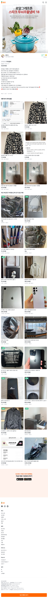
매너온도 (45, 57)
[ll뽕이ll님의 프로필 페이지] (3, 56)
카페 (2, 542)
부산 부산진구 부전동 (9, 56)
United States (4, 561)
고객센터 (3, 573)
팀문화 (2, 517)
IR (1, 569)
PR (1, 571)
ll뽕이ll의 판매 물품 (24, 99)
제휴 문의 (3, 552)
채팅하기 (3, 544)
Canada (3, 559)
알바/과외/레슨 (4, 534)
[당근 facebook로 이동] (2, 506)
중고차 (2, 532)
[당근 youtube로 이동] (7, 506)
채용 (2, 523)
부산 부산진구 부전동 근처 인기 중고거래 (24, 193)
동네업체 (3, 536)
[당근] (3, 2)
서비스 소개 (3, 519)
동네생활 (3, 538)
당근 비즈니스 (3, 550)
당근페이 (3, 515)
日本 (2, 563)
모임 (2, 540)
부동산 (2, 530)
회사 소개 (3, 513)
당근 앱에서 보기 (24, 595)
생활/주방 (3, 63)
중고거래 (3, 528)
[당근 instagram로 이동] (5, 506)
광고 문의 (3, 554)
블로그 (2, 521)
